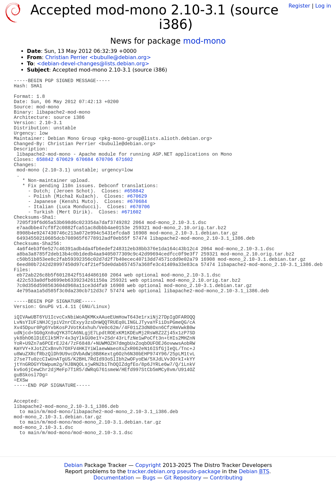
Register (299, 6)
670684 (84, 159)
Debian (73, 465)
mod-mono (204, 41)
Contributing (226, 478)
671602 (124, 159)
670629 (65, 159)
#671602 (131, 212)
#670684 (137, 201)
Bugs (149, 478)
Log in (323, 6)
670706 (104, 159)
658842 (44, 159)
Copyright (148, 465)
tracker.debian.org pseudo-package (174, 471)
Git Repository (182, 478)
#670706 (140, 207)
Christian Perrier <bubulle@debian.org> (98, 57)
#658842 (134, 191)
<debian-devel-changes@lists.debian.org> (93, 63)
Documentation (114, 478)
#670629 (137, 196)
